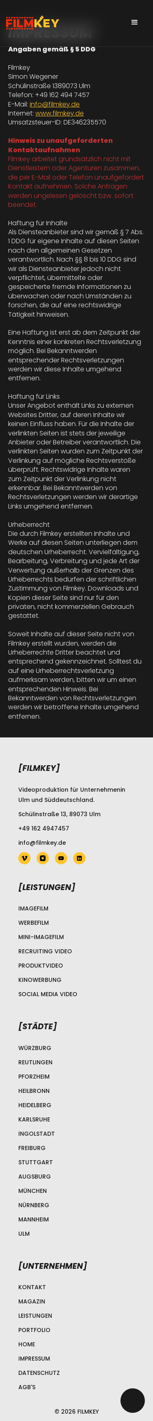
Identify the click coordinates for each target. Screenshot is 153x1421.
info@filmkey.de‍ (55, 104)
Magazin (31, 1301)
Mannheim (33, 1219)
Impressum (34, 1358)
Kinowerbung (39, 980)
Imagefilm (33, 908)
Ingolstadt (36, 1134)
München (32, 1191)
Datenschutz (39, 1373)
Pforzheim (34, 1076)
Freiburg (32, 1148)
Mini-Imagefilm (41, 937)
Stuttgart (35, 1162)
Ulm (24, 1234)
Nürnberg (33, 1205)
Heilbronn (34, 1091)
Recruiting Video (45, 951)
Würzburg (34, 1048)
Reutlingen (35, 1062)
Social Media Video (47, 994)
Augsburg (34, 1176)
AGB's (26, 1387)
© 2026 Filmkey (77, 1412)
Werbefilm (33, 923)
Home (26, 1344)
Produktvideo (40, 965)
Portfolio (34, 1330)
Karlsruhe (34, 1119)
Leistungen (35, 1316)
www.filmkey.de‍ (59, 113)
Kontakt (32, 1287)
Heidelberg (34, 1105)
